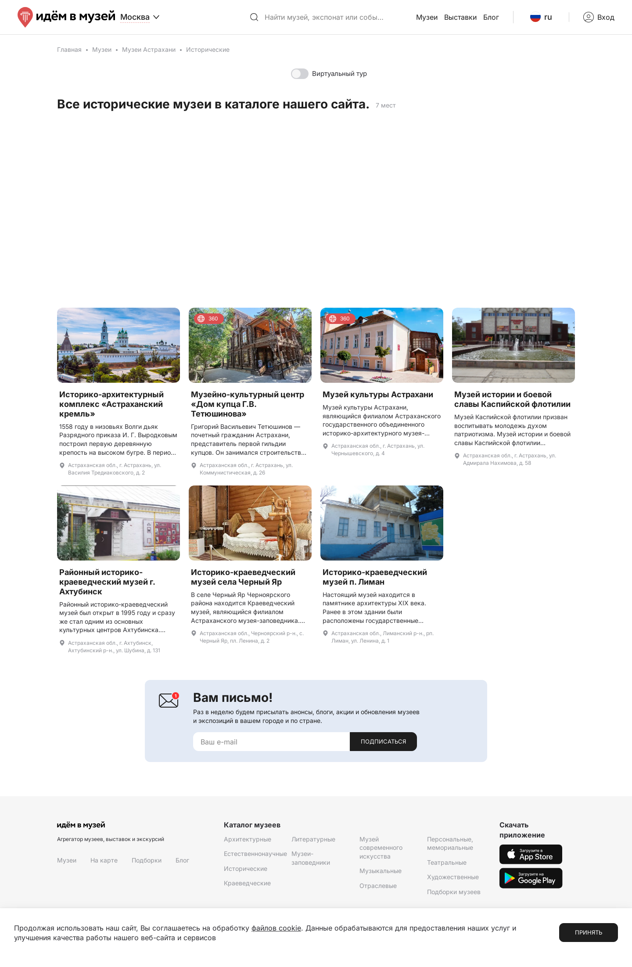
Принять (588, 932)
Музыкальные (380, 870)
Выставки (460, 17)
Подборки (147, 860)
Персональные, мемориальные (450, 843)
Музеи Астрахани (149, 49)
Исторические (245, 868)
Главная (69, 49)
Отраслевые (378, 885)
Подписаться (383, 741)
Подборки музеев (454, 891)
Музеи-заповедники (310, 858)
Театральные (447, 862)
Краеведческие (247, 883)
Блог (491, 17)
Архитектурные (247, 839)
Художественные (453, 877)
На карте (104, 860)
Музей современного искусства (380, 847)
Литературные (313, 839)
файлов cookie (276, 928)
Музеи (427, 17)
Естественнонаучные (255, 853)
